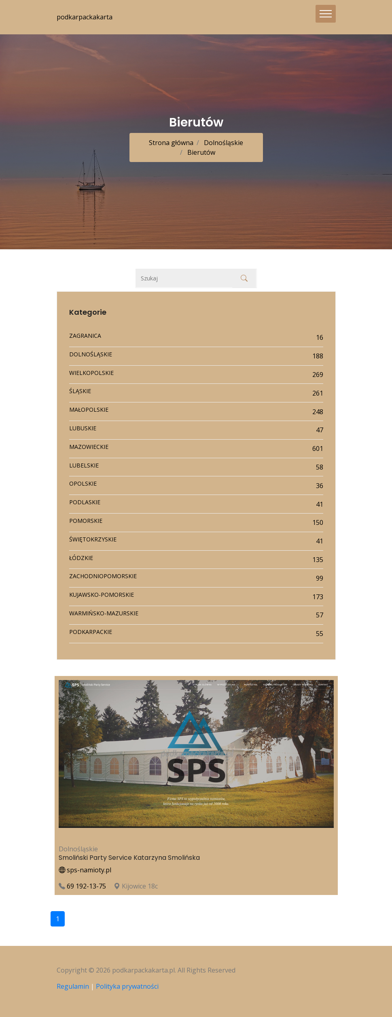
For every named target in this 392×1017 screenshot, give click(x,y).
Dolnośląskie (222, 142)
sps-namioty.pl (85, 869)
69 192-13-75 (86, 886)
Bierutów (200, 152)
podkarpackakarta (84, 17)
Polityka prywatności (127, 986)
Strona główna (171, 142)
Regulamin (73, 986)
